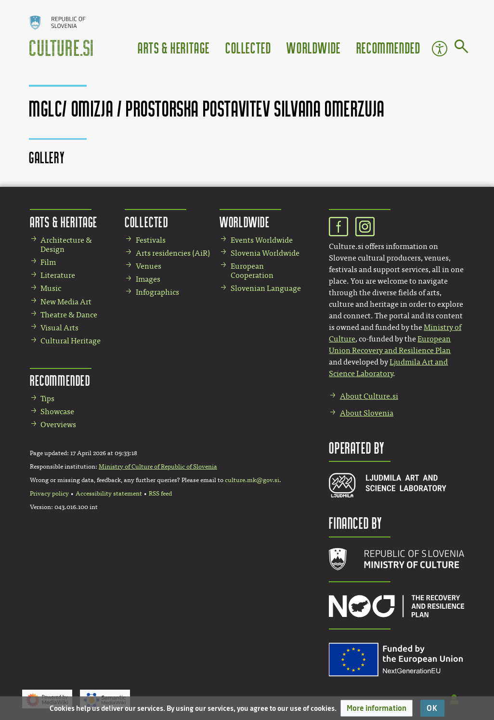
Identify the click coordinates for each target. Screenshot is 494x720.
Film (48, 262)
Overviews (58, 424)
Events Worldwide (262, 240)
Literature (57, 275)
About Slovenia (366, 413)
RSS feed (160, 493)
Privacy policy (49, 493)
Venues (148, 266)
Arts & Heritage (174, 47)
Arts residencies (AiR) (173, 253)
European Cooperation (252, 271)
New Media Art (65, 301)
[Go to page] (461, 48)
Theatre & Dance (68, 314)
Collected (248, 47)
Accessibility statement (109, 493)
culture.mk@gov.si (252, 480)
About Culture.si (369, 396)
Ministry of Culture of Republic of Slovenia (158, 467)
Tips (47, 398)
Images (148, 279)
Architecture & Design (66, 245)
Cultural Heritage (70, 340)
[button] (376, 708)
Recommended (388, 47)
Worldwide (313, 47)
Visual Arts (59, 327)
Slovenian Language (266, 288)
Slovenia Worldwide (265, 253)
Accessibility (439, 48)
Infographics (157, 292)
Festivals (151, 240)
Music (50, 288)
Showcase (57, 411)
